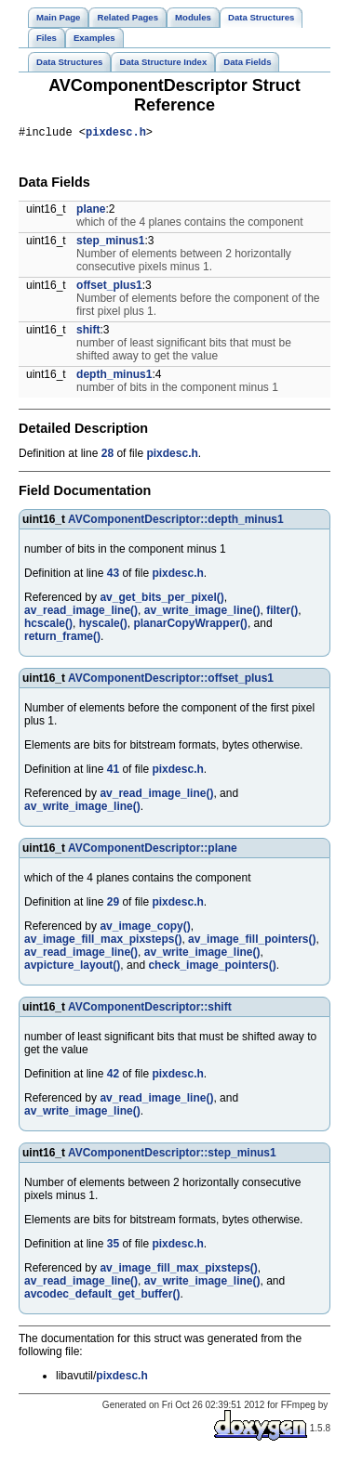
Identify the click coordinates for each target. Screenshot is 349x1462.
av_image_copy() (145, 928)
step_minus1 (110, 243)
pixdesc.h (116, 134)
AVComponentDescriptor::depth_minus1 (176, 522)
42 (113, 1076)
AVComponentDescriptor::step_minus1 (172, 1155)
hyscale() (103, 626)
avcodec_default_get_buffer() (102, 1296)
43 (113, 575)
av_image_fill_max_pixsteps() (102, 941)
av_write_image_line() (202, 613)
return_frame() (62, 639)
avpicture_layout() (72, 967)
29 (113, 904)
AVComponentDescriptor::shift (150, 1009)
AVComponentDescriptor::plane (152, 850)
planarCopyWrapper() (190, 626)
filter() (282, 613)
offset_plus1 (109, 287)
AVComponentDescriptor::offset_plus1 (171, 680)
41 (113, 771)
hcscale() (48, 626)
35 (113, 1246)
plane (90, 211)
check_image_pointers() (211, 967)
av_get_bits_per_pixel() (161, 600)
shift (88, 332)
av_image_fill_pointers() (251, 941)
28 (107, 456)
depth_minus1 (114, 377)
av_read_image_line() (81, 613)
